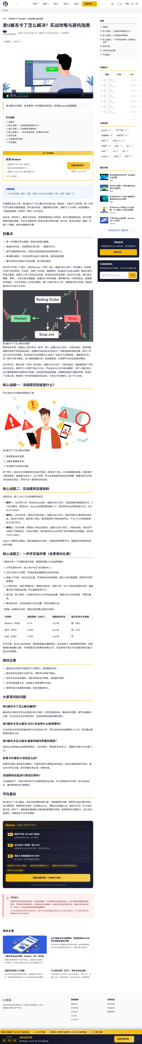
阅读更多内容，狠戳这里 (118, 230)
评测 (36, 4)
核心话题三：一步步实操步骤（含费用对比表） (119, 41)
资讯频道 (74, 1008)
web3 (105, 151)
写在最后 (106, 55)
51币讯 (7, 1000)
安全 (119, 146)
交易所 (106, 146)
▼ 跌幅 (118, 74)
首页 (4, 19)
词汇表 (73, 1016)
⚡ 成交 (131, 74)
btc (130, 146)
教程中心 (74, 1004)
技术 (128, 156)
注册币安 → (89, 4)
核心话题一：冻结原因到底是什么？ (117, 31)
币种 (56, 4)
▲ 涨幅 (106, 74)
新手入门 (17, 42)
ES (132, 4)
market (106, 156)
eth (126, 151)
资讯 (66, 4)
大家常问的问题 (109, 51)
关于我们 (74, 1020)
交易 (117, 156)
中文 (127, 4)
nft (116, 151)
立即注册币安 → (78, 165)
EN (137, 4)
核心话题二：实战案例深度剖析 (115, 35)
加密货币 (122, 135)
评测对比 (74, 1012)
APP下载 (121, 130)
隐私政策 (111, 1008)
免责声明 (111, 1004)
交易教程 (7, 42)
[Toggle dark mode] (119, 4)
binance (107, 130)
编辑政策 (111, 1012)
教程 (46, 4)
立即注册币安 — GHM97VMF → (48, 877)
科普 (105, 141)
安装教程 (107, 135)
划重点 (105, 27)
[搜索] (112, 4)
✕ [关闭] (138, 1039)
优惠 (77, 4)
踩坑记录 (106, 46)
